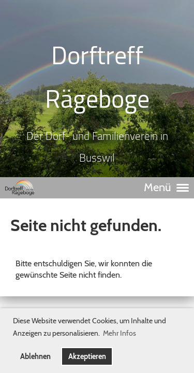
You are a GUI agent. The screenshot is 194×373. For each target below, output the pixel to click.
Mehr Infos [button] (119, 333)
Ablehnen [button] (35, 356)
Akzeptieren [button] (87, 356)
